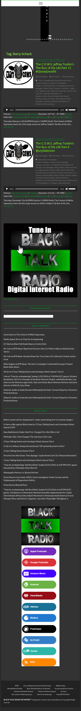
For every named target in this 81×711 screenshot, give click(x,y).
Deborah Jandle (10, 390)
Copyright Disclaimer (63, 694)
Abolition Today (61, 686)
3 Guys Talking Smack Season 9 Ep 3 (19, 451)
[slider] (36, 110)
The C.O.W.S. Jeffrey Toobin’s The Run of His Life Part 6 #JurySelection (55, 147)
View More (9, 38)
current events (47, 86)
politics (45, 96)
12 (48, 39)
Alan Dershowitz (61, 80)
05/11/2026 (17, 34)
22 (68, 39)
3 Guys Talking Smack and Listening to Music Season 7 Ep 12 (37, 371)
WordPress (56, 700)
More (69, 117)
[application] (40, 109)
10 (44, 39)
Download (33, 114)
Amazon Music (19, 117)
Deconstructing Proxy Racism (64, 688)
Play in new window (19, 114)
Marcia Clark (67, 91)
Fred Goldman (65, 165)
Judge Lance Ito (44, 91)
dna (54, 86)
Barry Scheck (42, 160)
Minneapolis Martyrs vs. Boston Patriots (21, 472)
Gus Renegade (42, 77)
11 (46, 39)
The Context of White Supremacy (50, 60)
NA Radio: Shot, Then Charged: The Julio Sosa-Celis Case (28, 437)
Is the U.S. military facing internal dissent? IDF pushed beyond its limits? (34, 446)
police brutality (47, 175)
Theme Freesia (46, 700)
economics (46, 165)
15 (54, 39)
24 (72, 39)
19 (62, 39)
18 (60, 39)
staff (7, 34)
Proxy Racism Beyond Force (15, 485)
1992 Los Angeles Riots (46, 80)
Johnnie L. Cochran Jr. (62, 88)
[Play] (7, 110)
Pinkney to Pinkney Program (47, 691)
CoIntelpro (45, 162)
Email (51, 117)
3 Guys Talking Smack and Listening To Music (37, 686)
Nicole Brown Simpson (51, 94)
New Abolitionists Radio (58, 19)
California (53, 83)
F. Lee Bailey (60, 86)
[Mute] (66, 110)
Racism (50, 96)
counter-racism (55, 162)
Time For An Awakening (33, 339)
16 (56, 39)
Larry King (59, 91)
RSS (64, 117)
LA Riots (52, 170)
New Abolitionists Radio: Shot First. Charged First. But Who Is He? (57, 27)
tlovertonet (9, 334)
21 (66, 39)
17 (58, 39)
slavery (45, 99)
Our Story (63, 691)
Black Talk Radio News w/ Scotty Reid (19, 13)
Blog (6, 16)
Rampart (68, 175)
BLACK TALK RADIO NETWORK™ (17, 700)
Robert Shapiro (49, 178)
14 (52, 39)
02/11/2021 (54, 77)
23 (70, 39)
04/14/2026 (56, 34)
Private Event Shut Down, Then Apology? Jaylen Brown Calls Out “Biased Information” (40, 455)
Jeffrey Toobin (48, 88)
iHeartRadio (32, 117)
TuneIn (58, 117)
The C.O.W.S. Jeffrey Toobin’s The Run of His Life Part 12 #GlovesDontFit (55, 67)
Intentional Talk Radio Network (23, 691)
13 (50, 39)
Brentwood (45, 83)
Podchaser (43, 117)
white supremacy (48, 104)
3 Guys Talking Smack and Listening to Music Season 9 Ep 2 (29, 460)
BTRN (11, 16)
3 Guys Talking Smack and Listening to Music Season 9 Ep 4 (29, 441)
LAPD (53, 91)
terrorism (52, 99)
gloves (67, 86)
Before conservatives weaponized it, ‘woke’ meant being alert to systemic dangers (21, 25)
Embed (69, 114)
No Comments (30, 34)
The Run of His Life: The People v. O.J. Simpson (56, 181)
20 (64, 39)
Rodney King (58, 96)
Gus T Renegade (47, 167)
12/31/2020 (54, 156)
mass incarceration (49, 173)
